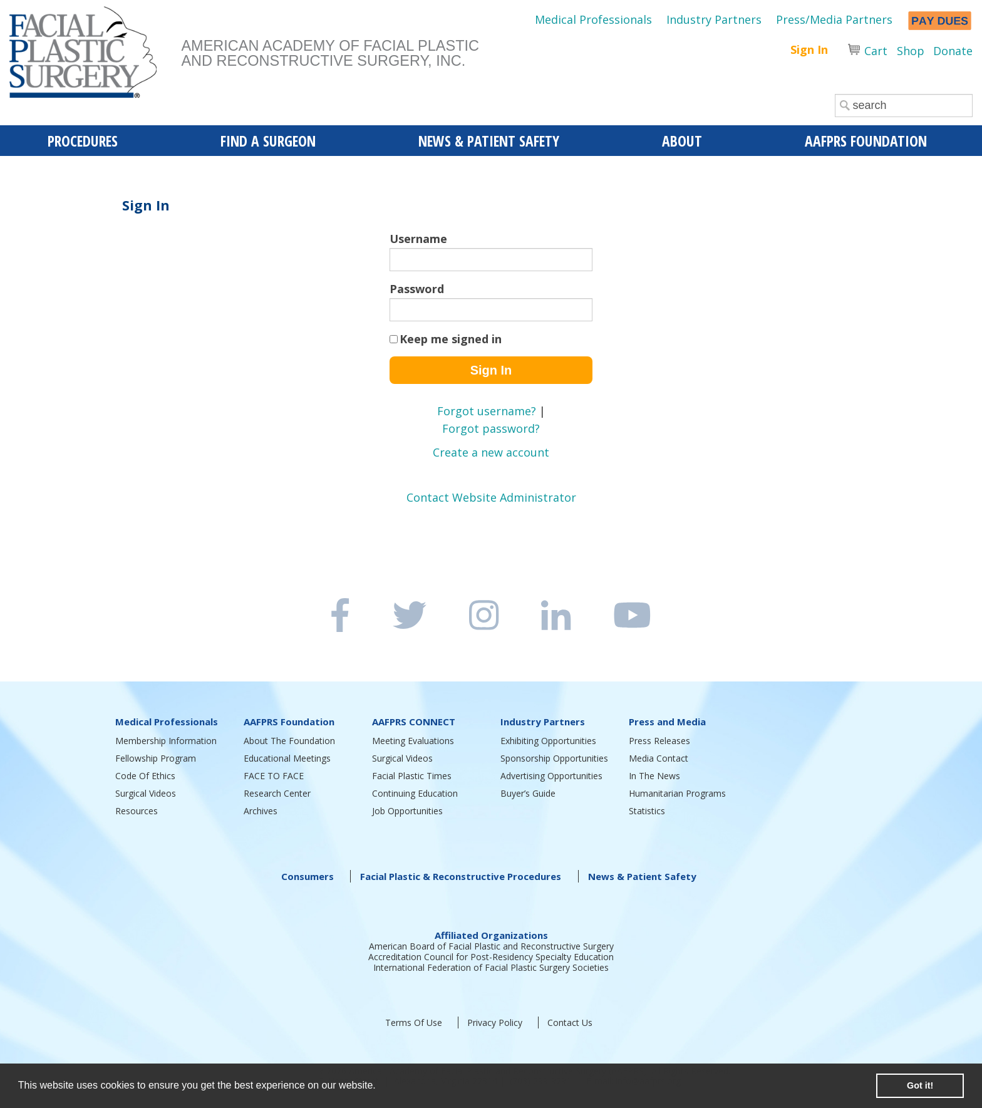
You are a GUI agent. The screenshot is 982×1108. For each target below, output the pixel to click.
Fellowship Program (155, 758)
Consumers (307, 876)
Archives (260, 811)
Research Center (277, 793)
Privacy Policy (494, 1022)
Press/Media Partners (834, 19)
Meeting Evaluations (413, 741)
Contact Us (569, 1022)
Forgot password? (491, 428)
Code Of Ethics (145, 776)
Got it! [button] (920, 1085)
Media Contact (658, 758)
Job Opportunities (407, 811)
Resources (136, 811)
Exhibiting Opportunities (548, 741)
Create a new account (491, 452)
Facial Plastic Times (412, 776)
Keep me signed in (451, 338)
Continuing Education (415, 793)
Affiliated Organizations (491, 935)
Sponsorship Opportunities (554, 758)
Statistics (647, 811)
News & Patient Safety (642, 876)
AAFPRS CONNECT (413, 721)
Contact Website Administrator (491, 497)
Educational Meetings (287, 758)
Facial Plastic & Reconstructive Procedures (460, 876)
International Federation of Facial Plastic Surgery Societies (491, 967)
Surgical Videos (145, 793)
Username (418, 238)
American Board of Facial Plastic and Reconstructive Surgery (491, 946)
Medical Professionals (593, 19)
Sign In (809, 49)
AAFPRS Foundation (289, 721)
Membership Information (166, 741)
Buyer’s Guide (528, 793)
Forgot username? (486, 410)
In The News (654, 776)
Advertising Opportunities (551, 776)
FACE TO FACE (274, 776)
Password (417, 288)
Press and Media (667, 721)
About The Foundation (289, 741)
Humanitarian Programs (677, 793)
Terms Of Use (413, 1022)
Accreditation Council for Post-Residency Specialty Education (491, 957)
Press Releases (659, 741)
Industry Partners (714, 19)
